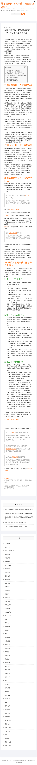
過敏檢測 (7, 724)
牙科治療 (7, 659)
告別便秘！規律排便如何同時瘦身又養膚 (16, 526)
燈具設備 (7, 655)
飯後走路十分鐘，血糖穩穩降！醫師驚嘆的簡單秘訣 (19, 510)
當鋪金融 (7, 673)
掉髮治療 (7, 601)
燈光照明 (7, 652)
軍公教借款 (8, 720)
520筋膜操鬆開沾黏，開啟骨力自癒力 (16, 75)
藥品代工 (7, 706)
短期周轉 (7, 688)
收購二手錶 (8, 612)
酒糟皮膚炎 (8, 727)
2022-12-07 (8, 27)
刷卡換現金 (8, 565)
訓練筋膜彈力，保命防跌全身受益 (15, 74)
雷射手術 (7, 738)
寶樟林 (6, 227)
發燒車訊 (7, 677)
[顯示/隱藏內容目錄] (24, 67)
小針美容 (7, 587)
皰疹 (6, 680)
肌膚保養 (7, 695)
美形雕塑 (7, 691)
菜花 (6, 702)
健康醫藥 (15, 35)
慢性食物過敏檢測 (14, 210)
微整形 (7, 594)
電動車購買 (8, 745)
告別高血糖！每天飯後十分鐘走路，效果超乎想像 (18, 513)
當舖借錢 (7, 670)
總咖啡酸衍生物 (11, 449)
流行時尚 (7, 630)
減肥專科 (7, 637)
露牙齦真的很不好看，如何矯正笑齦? (17, 5)
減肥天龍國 (15, 457)
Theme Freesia (30, 760)
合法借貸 (7, 572)
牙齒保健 (7, 662)
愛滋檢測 (6, 215)
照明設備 (7, 644)
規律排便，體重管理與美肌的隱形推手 (15, 522)
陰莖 (6, 735)
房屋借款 (7, 597)
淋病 (6, 634)
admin (10, 35)
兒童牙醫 (7, 558)
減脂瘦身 (7, 641)
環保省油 (7, 666)
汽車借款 (7, 626)
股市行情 (7, 698)
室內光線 (7, 583)
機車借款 (7, 623)
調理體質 (7, 709)
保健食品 (7, 547)
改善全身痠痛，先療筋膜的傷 (14, 70)
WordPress (19, 762)
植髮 (6, 619)
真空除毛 (7, 684)
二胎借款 (7, 543)
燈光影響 (7, 648)
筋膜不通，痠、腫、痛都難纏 (14, 72)
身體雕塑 (7, 717)
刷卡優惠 (7, 561)
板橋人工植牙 (13, 233)
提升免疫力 (8, 605)
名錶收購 (7, 576)
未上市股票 (8, 615)
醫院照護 (7, 731)
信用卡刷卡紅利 (9, 551)
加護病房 (7, 569)
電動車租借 (8, 742)
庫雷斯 (14, 433)
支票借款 (7, 608)
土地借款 (7, 579)
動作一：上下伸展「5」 (14, 77)
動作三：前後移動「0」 (14, 80)
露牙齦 (27, 196)
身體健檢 (7, 713)
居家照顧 (7, 590)
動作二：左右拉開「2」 (14, 79)
